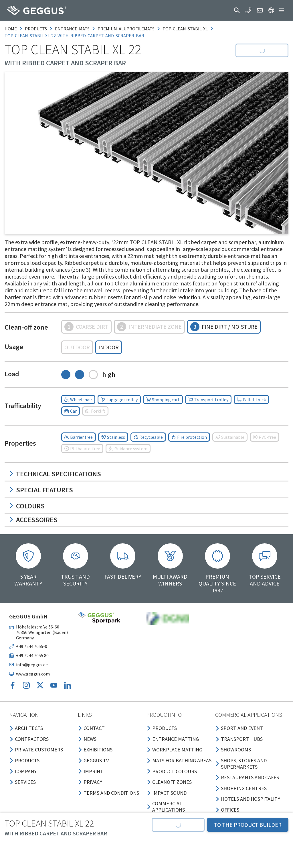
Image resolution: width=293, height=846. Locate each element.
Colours (27, 506)
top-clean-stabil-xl (185, 29)
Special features (41, 489)
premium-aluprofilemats (126, 29)
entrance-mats (72, 29)
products (36, 29)
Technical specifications (55, 473)
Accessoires (33, 519)
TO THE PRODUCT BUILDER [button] (248, 824)
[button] (237, 10)
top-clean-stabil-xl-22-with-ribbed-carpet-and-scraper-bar (74, 35)
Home (11, 29)
